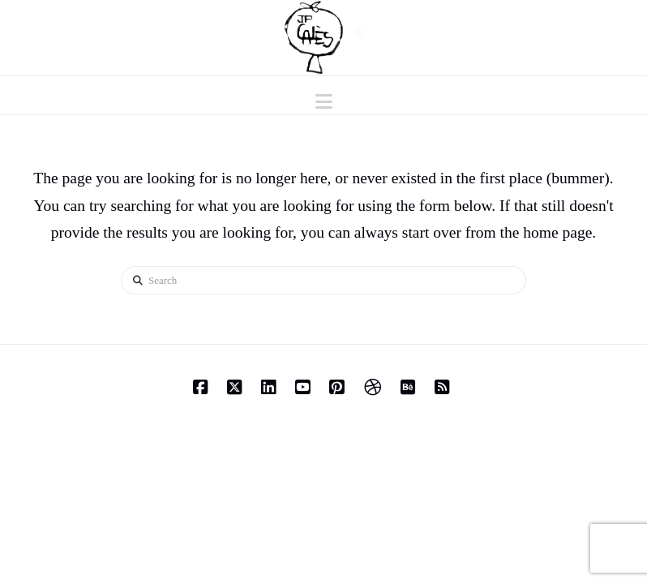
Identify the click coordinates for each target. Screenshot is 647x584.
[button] (323, 102)
